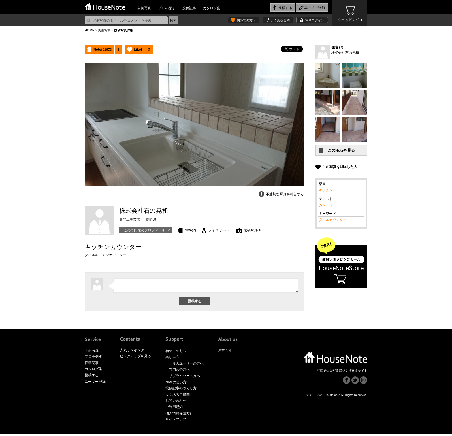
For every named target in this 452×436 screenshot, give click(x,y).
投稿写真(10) (253, 230)
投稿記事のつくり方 (181, 390)
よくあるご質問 (177, 396)
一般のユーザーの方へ (186, 365)
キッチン (326, 190)
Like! (138, 50)
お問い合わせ (175, 402)
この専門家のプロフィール (144, 230)
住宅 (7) (337, 47)
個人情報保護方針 (179, 415)
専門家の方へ (179, 371)
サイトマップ (175, 421)
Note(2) (190, 230)
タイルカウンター (332, 220)
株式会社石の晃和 (345, 53)
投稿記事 (189, 8)
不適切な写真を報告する (285, 194)
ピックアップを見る (135, 358)
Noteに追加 (102, 50)
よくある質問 (280, 20)
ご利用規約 (174, 409)
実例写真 (144, 8)
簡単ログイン (314, 20)
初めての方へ (246, 20)
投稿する (92, 377)
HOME (89, 30)
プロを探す (166, 8)
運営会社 (225, 352)
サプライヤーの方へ (184, 377)
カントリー (327, 205)
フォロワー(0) (219, 230)
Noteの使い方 (176, 384)
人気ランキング (132, 352)
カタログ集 (211, 8)
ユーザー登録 (95, 383)
